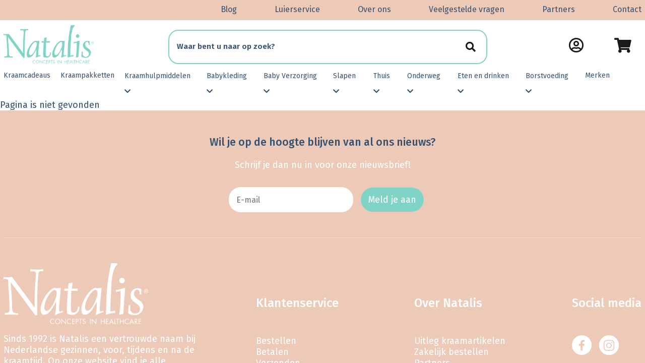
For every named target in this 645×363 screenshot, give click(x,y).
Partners (558, 9)
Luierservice (297, 9)
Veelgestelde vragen (466, 9)
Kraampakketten (87, 75)
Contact (627, 9)
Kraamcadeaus (27, 75)
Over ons (374, 9)
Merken (597, 75)
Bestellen (276, 340)
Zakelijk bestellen (451, 351)
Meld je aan (392, 199)
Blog (229, 9)
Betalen (272, 351)
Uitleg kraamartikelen (459, 340)
